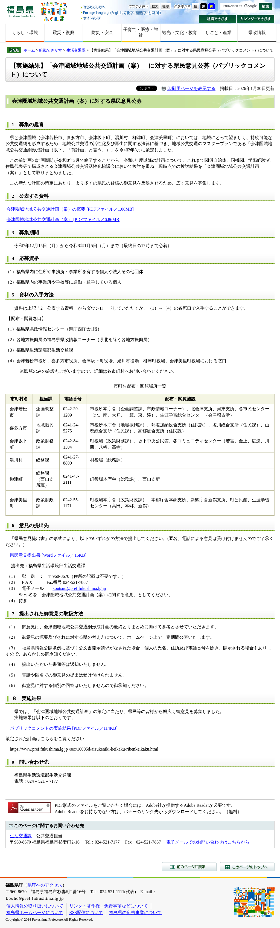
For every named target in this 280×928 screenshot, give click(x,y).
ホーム (29, 50)
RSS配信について (86, 912)
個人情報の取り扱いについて (34, 906)
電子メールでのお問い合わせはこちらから (207, 842)
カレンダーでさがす (256, 19)
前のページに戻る (189, 866)
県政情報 (257, 32)
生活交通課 (76, 50)
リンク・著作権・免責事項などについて (108, 906)
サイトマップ (121, 18)
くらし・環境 (25, 32)
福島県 (20, 11)
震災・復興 (63, 32)
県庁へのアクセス (44, 885)
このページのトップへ (247, 866)
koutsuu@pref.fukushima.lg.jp (79, 588)
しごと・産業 (218, 32)
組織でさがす (217, 19)
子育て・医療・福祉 (140, 32)
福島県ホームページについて (34, 912)
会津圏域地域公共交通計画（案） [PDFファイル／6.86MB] (64, 219)
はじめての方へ (121, 7)
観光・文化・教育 (179, 32)
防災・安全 (102, 32)
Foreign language (121, 12)
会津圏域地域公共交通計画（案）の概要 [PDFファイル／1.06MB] (70, 209)
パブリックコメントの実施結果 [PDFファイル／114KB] (64, 728)
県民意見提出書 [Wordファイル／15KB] (48, 555)
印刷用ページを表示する (191, 88)
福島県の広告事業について (135, 912)
